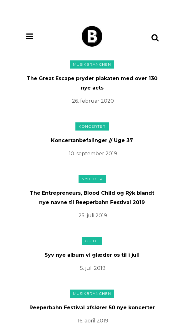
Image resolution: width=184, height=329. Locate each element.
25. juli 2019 (93, 215)
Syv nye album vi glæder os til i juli (92, 255)
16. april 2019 (93, 321)
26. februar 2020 (93, 101)
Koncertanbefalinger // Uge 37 (92, 140)
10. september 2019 (93, 154)
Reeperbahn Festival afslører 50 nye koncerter (92, 308)
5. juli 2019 (92, 268)
